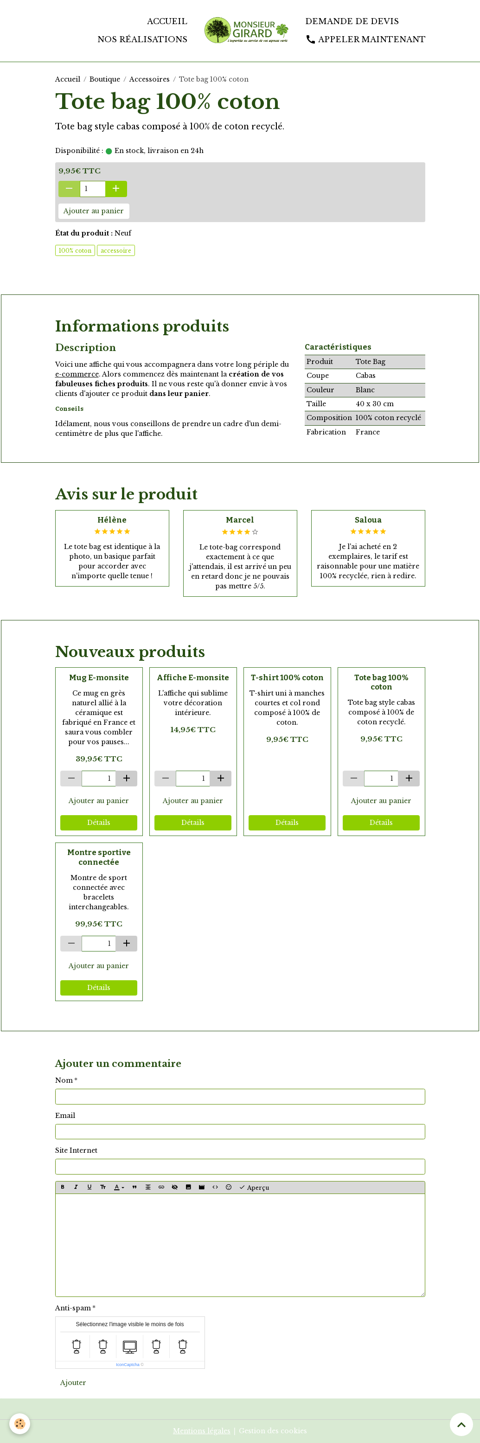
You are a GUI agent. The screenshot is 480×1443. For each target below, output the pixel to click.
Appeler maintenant (365, 40)
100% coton (75, 250)
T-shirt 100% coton (287, 677)
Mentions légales (201, 1431)
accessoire (116, 250)
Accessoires (149, 79)
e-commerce (77, 374)
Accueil (167, 21)
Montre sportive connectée (99, 857)
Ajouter (73, 1383)
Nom (64, 1080)
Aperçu (254, 1187)
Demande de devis (352, 21)
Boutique (105, 79)
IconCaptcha (128, 1364)
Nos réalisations (142, 40)
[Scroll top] (461, 1424)
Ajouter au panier (94, 211)
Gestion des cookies (273, 1431)
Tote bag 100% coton (381, 682)
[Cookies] (19, 1423)
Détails (98, 822)
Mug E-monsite (99, 677)
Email (65, 1115)
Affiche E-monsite (193, 677)
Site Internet (76, 1150)
